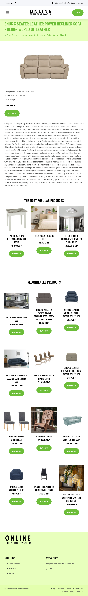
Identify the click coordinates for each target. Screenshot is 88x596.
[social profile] (15, 3)
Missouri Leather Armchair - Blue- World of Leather (71, 313)
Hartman (12, 568)
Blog (53, 588)
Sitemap (79, 591)
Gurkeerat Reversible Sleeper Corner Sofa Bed (16, 378)
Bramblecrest (14, 563)
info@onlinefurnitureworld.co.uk (71, 3)
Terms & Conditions (74, 588)
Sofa (27, 91)
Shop (78, 13)
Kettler (12, 573)
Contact (60, 588)
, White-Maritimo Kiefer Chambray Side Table (16, 239)
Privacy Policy (68, 591)
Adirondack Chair (44, 436)
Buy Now (12, 113)
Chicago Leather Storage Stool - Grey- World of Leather (71, 371)
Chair (32, 91)
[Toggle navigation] (7, 12)
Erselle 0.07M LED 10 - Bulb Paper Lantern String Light (72, 497)
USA (56, 3)
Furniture (20, 91)
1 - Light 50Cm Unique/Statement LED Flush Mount (71, 239)
